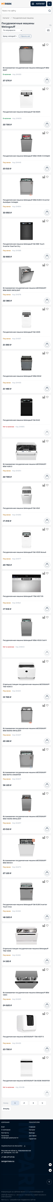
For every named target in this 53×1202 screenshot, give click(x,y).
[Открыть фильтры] (48, 30)
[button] (26, 10)
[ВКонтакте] (50, 1170)
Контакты (5, 1133)
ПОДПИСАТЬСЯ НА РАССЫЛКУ (13, 1146)
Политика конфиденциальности (9, 1137)
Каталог (6, 18)
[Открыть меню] (49, 4)
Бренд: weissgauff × (10, 36)
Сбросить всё (25, 36)
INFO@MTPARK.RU (7, 1162)
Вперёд (6, 1109)
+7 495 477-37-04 (8, 1157)
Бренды (32, 1133)
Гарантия (32, 1139)
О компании (5, 1130)
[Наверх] (49, 1181)
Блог (3, 1127)
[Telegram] (50, 1165)
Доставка (32, 1136)
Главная (32, 1127)
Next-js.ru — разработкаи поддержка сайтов (18, 1200)
